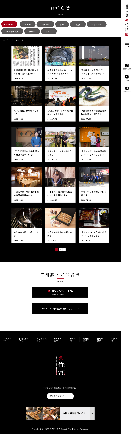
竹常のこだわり (42, 339)
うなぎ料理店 (12, 31)
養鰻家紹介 (86, 339)
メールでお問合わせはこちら (59, 308)
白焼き (78, 24)
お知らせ (45, 24)
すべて (49, 31)
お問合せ (114, 339)
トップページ (7, 40)
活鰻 (62, 24)
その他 (28, 24)
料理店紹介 (100, 339)
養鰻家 (32, 31)
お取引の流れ (58, 339)
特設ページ (97, 24)
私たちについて (24, 339)
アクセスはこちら (57, 396)
